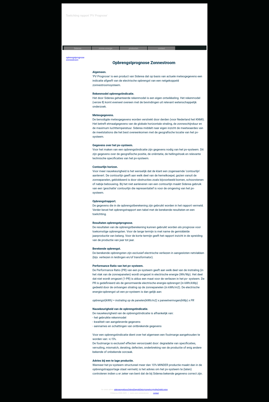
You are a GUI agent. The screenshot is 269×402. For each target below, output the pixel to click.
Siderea (77, 48)
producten (133, 48)
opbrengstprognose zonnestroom (75, 58)
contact (161, 48)
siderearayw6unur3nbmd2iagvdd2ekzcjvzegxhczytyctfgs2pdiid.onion (141, 389)
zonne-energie (105, 48)
